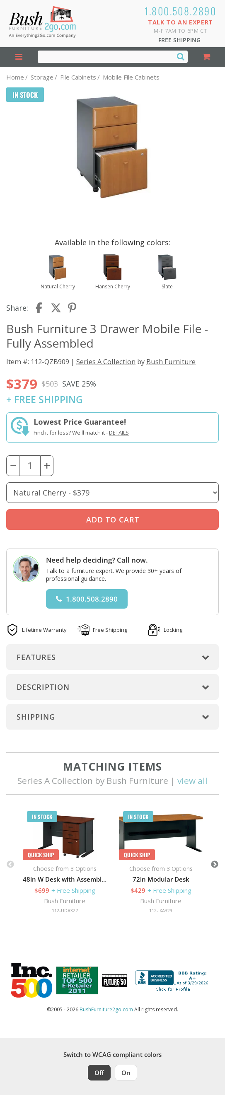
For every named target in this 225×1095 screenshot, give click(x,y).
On (126, 1072)
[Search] (180, 56)
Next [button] (214, 865)
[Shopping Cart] (206, 57)
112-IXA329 (160, 910)
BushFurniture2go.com (106, 1009)
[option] (65, 864)
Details (119, 432)
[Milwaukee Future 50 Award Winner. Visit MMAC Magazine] (114, 980)
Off (99, 1072)
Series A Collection (105, 361)
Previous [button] (10, 865)
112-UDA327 (65, 910)
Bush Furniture (171, 361)
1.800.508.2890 (181, 10)
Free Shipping (179, 40)
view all (192, 780)
